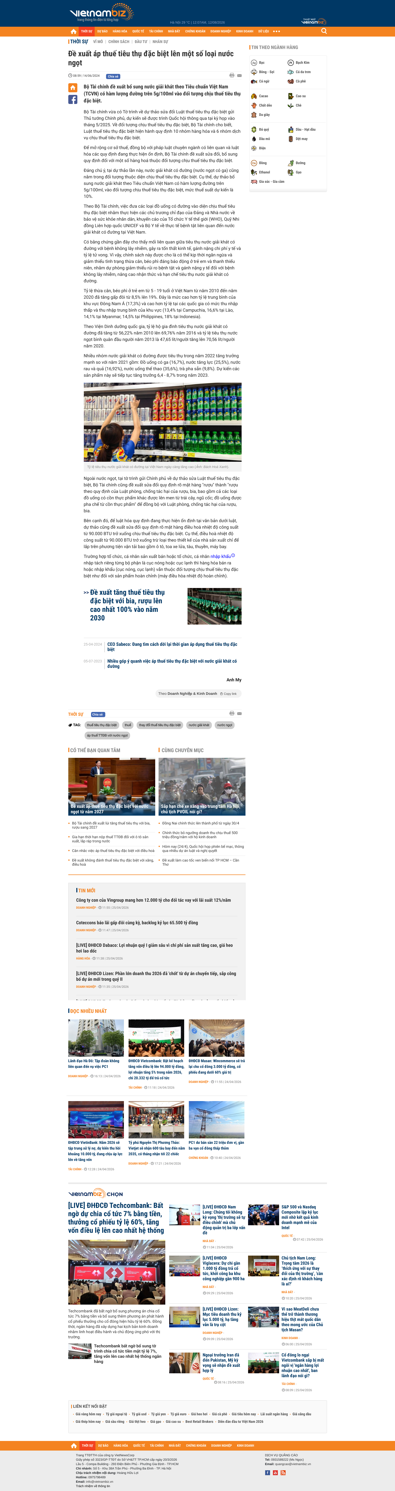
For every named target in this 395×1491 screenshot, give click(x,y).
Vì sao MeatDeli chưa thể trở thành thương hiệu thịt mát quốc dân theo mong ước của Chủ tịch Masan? (302, 1320)
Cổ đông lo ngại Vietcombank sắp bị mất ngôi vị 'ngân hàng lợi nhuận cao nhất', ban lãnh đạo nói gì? (303, 1365)
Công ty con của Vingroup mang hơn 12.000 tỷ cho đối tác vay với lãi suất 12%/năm (153, 900)
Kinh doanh (290, 1338)
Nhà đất (208, 1241)
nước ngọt (224, 725)
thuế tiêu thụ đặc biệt (102, 725)
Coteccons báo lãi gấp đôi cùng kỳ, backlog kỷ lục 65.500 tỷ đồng (137, 923)
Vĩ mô (98, 41)
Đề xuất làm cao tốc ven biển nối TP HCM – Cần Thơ (200, 862)
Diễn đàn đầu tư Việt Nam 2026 (240, 1422)
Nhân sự (160, 41)
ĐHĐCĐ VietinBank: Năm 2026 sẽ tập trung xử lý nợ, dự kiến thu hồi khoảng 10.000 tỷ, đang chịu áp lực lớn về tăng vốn (95, 1151)
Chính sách (118, 41)
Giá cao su (173, 1422)
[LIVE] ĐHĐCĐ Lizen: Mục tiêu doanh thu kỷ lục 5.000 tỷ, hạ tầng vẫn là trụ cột (222, 1317)
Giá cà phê (219, 1414)
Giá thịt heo (137, 1422)
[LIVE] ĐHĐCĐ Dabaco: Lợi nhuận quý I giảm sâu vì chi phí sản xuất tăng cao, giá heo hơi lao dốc (154, 948)
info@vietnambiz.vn (99, 1481)
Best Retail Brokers (199, 1422)
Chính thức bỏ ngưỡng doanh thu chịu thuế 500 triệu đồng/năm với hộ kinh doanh (200, 835)
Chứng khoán (198, 1158)
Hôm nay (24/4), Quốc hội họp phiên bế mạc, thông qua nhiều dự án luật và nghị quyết (203, 849)
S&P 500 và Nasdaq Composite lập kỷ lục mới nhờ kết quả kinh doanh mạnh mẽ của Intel (300, 1217)
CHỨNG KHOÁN (195, 31)
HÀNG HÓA (120, 31)
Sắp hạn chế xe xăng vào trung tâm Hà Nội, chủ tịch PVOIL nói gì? (201, 809)
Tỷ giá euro (178, 1414)
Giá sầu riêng (114, 1422)
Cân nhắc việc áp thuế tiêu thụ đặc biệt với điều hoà (113, 851)
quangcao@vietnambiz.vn (293, 1464)
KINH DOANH (244, 31)
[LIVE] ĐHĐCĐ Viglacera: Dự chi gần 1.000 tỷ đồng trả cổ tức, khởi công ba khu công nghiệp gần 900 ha (224, 1269)
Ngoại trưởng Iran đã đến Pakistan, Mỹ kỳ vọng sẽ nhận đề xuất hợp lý (221, 1363)
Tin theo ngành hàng (274, 47)
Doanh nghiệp (86, 907)
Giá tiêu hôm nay (244, 1414)
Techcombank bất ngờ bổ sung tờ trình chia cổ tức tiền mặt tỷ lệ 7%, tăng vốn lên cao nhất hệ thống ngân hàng (127, 1353)
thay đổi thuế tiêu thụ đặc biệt (160, 725)
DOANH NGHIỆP (221, 31)
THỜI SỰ (86, 31)
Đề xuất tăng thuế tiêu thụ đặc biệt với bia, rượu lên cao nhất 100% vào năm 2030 (127, 605)
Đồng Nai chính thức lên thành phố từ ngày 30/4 (200, 823)
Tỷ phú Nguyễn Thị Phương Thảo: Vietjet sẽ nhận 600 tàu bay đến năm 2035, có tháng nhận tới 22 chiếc (157, 1148)
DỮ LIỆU (263, 31)
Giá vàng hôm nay (88, 1414)
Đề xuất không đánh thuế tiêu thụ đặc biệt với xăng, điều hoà (113, 862)
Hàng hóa (83, 958)
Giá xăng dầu (302, 1414)
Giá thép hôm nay (88, 1422)
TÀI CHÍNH (156, 31)
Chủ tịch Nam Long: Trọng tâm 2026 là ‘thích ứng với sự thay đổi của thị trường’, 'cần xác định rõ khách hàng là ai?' (302, 1271)
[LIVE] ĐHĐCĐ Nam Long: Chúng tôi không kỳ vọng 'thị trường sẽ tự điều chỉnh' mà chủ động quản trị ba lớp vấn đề (224, 1220)
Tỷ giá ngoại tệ (116, 1414)
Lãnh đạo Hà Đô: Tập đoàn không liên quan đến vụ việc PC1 (94, 1064)
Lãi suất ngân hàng (274, 1414)
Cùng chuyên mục (183, 750)
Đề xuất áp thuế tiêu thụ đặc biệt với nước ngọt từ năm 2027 (109, 809)
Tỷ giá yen (158, 1414)
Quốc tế (287, 1236)
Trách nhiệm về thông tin (93, 1486)
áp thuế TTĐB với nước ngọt (107, 735)
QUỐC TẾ (138, 31)
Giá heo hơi (199, 1414)
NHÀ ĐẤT (174, 31)
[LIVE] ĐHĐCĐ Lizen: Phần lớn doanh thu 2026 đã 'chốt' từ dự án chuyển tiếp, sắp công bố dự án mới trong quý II (156, 976)
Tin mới (86, 890)
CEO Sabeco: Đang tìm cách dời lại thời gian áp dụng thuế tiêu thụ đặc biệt (172, 647)
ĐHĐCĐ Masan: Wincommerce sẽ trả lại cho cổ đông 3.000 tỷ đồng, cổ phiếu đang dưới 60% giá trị (217, 1067)
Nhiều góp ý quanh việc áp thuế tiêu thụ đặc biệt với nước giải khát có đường (172, 664)
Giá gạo (155, 1422)
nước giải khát (199, 725)
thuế (128, 725)
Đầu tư (141, 41)
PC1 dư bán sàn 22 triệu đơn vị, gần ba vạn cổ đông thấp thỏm (216, 1145)
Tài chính (135, 1087)
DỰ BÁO (102, 31)
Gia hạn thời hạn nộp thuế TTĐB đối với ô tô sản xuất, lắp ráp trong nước (110, 839)
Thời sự (79, 41)
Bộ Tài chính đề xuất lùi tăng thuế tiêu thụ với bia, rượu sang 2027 (111, 825)
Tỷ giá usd (139, 1414)
